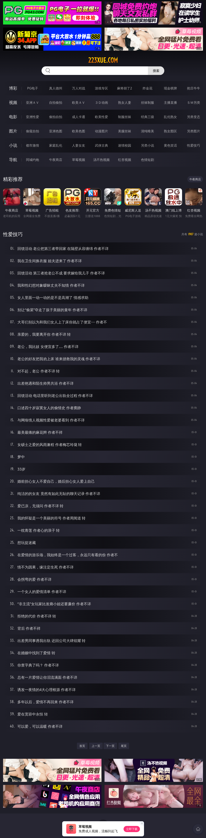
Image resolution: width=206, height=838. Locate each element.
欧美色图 (78, 131)
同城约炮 (32, 159)
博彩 (13, 88)
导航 (13, 159)
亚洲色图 (55, 131)
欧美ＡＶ (78, 102)
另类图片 (193, 131)
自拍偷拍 (55, 102)
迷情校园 (124, 145)
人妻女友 (78, 145)
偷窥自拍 (32, 131)
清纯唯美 (147, 131)
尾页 (124, 746)
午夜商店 (55, 159)
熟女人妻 (124, 102)
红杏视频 (124, 159)
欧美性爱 (101, 117)
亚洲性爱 (32, 117)
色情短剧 (147, 159)
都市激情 (32, 145)
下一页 (110, 746)
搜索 (156, 70)
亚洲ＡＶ (32, 102)
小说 (13, 145)
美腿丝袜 (124, 131)
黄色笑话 (170, 145)
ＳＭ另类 (193, 102)
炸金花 (147, 88)
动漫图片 (101, 131)
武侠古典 (101, 145)
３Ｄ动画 (101, 102)
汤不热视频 (101, 159)
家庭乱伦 (55, 145)
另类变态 (193, 117)
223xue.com (103, 60)
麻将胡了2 (124, 88)
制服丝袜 (124, 117)
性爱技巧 (193, 145)
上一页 (96, 746)
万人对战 (78, 88)
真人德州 (55, 88)
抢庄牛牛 (193, 88)
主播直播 (170, 102)
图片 (13, 131)
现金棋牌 (170, 88)
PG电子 (32, 88)
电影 (13, 116)
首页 (82, 746)
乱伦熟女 (170, 117)
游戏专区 (101, 88)
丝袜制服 (147, 102)
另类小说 (147, 145)
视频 (13, 102)
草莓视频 (78, 159)
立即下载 (131, 829)
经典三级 (147, 117)
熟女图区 (170, 131)
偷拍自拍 (55, 117)
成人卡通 (78, 117)
